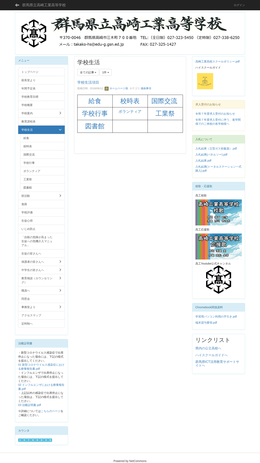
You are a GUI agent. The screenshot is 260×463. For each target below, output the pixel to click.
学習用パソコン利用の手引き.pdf (216, 316)
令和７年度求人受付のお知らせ (215, 113)
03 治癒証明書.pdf (29, 405)
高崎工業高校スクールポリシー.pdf (217, 61)
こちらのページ (51, 411)
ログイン (239, 5)
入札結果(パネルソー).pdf (211, 154)
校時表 (130, 101)
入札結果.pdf (203, 160)
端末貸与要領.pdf (206, 322)
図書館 (95, 126)
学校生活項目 (88, 82)
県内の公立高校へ (208, 348)
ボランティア (130, 111)
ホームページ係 (116, 88)
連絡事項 (146, 88)
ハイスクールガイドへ (211, 355)
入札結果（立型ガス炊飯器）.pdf (216, 148)
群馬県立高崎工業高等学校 (44, 5)
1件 (105, 72)
